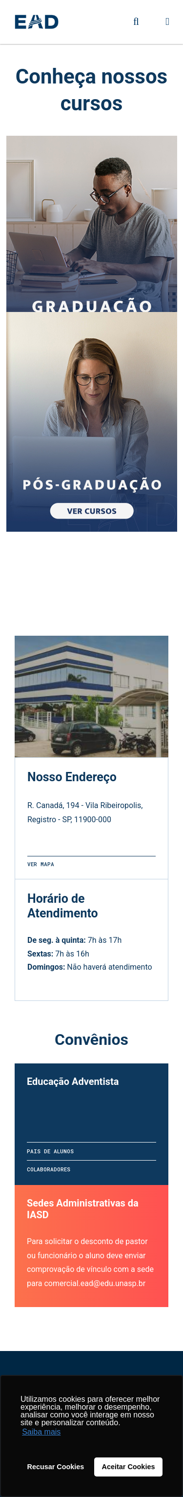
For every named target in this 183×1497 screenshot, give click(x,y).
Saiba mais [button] (41, 1432)
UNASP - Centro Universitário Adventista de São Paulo (37, 22)
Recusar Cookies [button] (55, 1467)
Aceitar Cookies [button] (128, 1467)
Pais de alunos (50, 1151)
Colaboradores (48, 1169)
